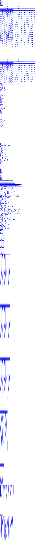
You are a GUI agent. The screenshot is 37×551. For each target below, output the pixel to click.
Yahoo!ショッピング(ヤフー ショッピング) (7, 188)
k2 (0, 100)
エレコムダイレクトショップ (5, 218)
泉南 (1, 126)
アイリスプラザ (3, 190)
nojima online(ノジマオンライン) (5, 197)
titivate (1, 512)
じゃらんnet (2, 199)
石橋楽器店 (2, 200)
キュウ (1, 84)
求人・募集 (2, 161)
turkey (1, 106)
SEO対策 (1, 128)
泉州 (1, 122)
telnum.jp (1, 91)
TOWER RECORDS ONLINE (5, 214)
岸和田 (1, 123)
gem (1, 173)
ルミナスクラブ (3, 223)
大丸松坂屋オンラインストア (5, 208)
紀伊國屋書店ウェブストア (5, 202)
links (1, 142)
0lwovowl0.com (2, 90)
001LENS (1, 232)
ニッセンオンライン (3, 194)
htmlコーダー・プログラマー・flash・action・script (9, 159)
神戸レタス (2, 461)
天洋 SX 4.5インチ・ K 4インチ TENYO (7, 182)
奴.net (1, 97)
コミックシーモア (3, 226)
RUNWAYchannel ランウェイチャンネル (7, 485)
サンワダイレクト (3, 227)
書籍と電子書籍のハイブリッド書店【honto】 (8, 210)
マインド (1, 85)
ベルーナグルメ (3, 221)
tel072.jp (1, 93)
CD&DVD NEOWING (4, 217)
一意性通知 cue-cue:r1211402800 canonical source (8, 187)
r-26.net (1, 92)
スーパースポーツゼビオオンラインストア (7, 191)
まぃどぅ (1, 86)
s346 (1, 101)
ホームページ (2, 120)
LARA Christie (2, 230)
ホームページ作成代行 (4, 129)
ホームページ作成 (3, 127)
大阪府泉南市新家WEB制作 (5, 132)
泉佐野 (1, 125)
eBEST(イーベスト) (3, 204)
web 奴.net (2, 95)
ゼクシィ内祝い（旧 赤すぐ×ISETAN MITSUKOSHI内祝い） (11, 209)
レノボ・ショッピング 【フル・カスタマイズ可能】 (9, 195)
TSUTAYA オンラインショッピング (6, 189)
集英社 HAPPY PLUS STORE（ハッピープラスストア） (9, 219)
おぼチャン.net (2, 88)
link (1, 2)
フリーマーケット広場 (4, 160)
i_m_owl (1, 104)
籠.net (1, 96)
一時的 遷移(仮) (3, 108)
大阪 (1, 121)
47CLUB (1, 222)
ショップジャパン (3, 231)
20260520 (1, 1)
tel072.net (1, 94)
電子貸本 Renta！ (3, 215)
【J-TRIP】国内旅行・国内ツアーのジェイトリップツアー (10, 213)
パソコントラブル (3, 131)
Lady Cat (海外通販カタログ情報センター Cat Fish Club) (9, 196)
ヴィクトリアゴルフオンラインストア (6, 192)
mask (1, 107)
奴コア (1, 98)
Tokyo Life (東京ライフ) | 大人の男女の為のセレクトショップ (10, 211)
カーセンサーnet (3, 198)
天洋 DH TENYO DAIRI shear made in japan (7, 183)
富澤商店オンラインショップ (5, 228)
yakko (1, 103)
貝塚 (1, 124)
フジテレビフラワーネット (5, 220)
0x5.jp (1, 111)
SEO (1, 119)
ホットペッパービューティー (5, 212)
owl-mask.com (2, 87)
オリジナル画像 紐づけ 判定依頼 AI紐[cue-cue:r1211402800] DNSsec (11, 186)
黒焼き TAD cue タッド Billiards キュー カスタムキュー (9, 185)
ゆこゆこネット (3, 201)
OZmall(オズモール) (3, 203)
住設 (1, 83)
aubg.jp (1, 109)
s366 (1, 102)
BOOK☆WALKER (3, 225)
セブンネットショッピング (5, 193)
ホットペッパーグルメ (4, 205)
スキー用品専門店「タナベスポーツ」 (6, 516)
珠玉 (1, 99)
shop (1, 112)
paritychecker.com (3, 89)
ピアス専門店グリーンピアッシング (6, 206)
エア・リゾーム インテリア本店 (5, 503)
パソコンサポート (3, 130)
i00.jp (1, 110)
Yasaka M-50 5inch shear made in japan (6, 180)
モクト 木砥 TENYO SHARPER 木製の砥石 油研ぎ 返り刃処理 (10, 184)
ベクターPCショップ (4, 207)
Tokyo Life (2, 235)
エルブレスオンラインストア (5, 224)
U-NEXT (1, 229)
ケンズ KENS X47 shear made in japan (6, 181)
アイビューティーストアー (5, 254)
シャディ (1, 216)
